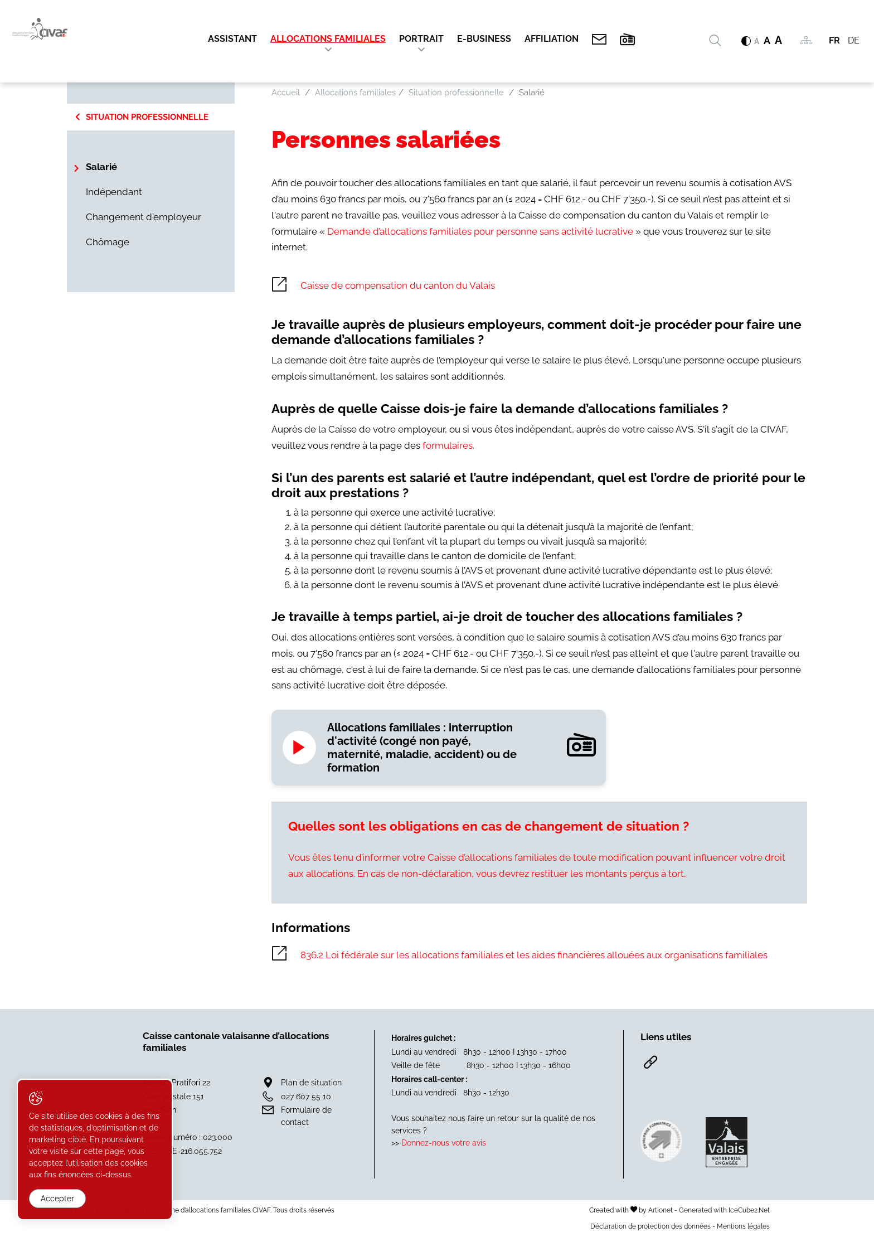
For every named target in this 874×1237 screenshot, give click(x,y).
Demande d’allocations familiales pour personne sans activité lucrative (481, 231)
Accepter (57, 1198)
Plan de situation (311, 1082)
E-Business (484, 38)
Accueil (285, 93)
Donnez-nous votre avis (443, 1142)
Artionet (660, 1210)
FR (834, 40)
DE (854, 40)
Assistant (232, 38)
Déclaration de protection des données (650, 1226)
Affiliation (552, 38)
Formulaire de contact (306, 1116)
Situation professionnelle (147, 117)
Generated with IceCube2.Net (724, 1210)
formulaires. (448, 445)
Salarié (101, 166)
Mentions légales (743, 1226)
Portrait (421, 38)
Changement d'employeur (143, 216)
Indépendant (114, 191)
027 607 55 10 (306, 1096)
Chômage (107, 242)
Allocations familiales (328, 38)
